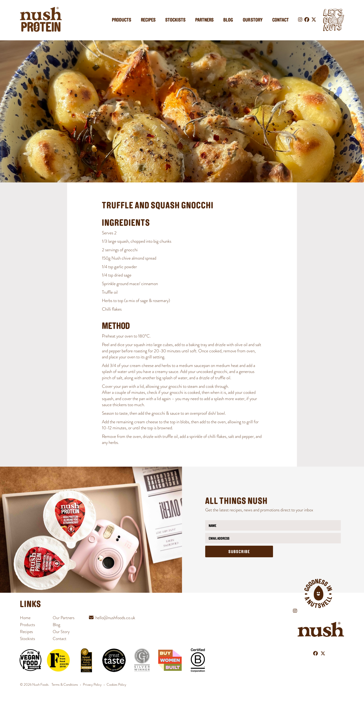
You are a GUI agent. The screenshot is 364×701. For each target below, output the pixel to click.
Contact (280, 20)
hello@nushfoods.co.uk (115, 618)
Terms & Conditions (65, 684)
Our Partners (64, 618)
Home (25, 618)
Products (121, 20)
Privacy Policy (92, 684)
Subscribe (239, 552)
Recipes (148, 20)
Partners (204, 20)
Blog (228, 20)
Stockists (175, 20)
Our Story (253, 20)
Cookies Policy (116, 684)
